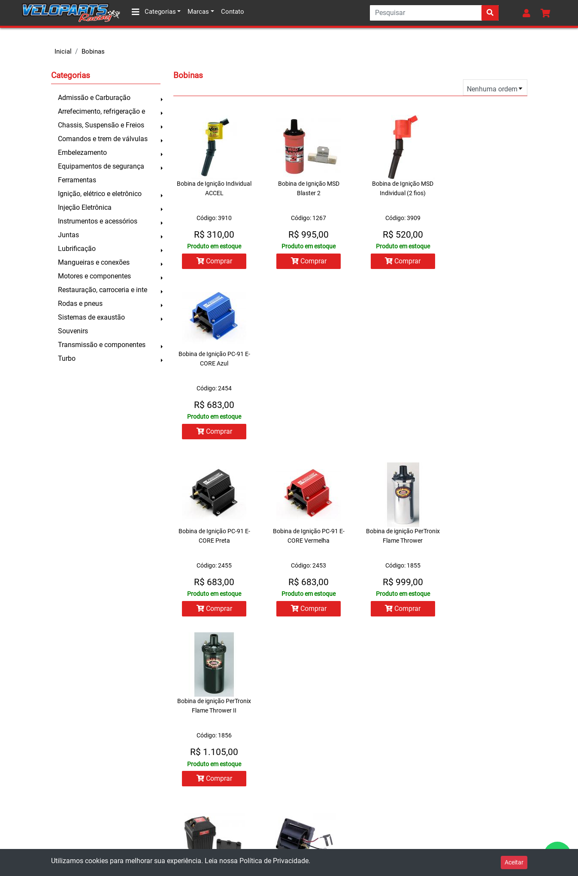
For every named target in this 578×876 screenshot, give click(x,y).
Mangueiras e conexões (94, 262)
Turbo (67, 358)
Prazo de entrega (38, 813)
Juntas (68, 235)
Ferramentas (77, 180)
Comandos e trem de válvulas (103, 139)
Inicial (63, 51)
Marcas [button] (198, 11)
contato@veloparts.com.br (336, 804)
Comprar (211, 261)
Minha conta (167, 744)
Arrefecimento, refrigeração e (101, 111)
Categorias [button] (154, 12)
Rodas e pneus (80, 303)
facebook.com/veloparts (332, 822)
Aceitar (514, 862)
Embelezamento (82, 152)
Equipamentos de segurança (101, 166)
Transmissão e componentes (101, 345)
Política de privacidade (46, 830)
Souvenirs (73, 331)
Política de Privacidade (274, 861)
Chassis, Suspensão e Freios (101, 125)
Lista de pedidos (173, 761)
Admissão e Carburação (94, 98)
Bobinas (93, 51)
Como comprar (35, 761)
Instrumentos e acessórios (97, 221)
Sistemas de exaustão (91, 317)
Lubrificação (77, 249)
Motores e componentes (94, 276)
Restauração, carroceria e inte (102, 290)
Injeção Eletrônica (85, 207)
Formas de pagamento (46, 796)
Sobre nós (28, 744)
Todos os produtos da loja (187, 796)
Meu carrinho (168, 778)
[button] (528, 12)
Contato (232, 11)
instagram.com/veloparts (333, 839)
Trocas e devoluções (43, 778)
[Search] (434, 13)
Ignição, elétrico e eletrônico (100, 194)
